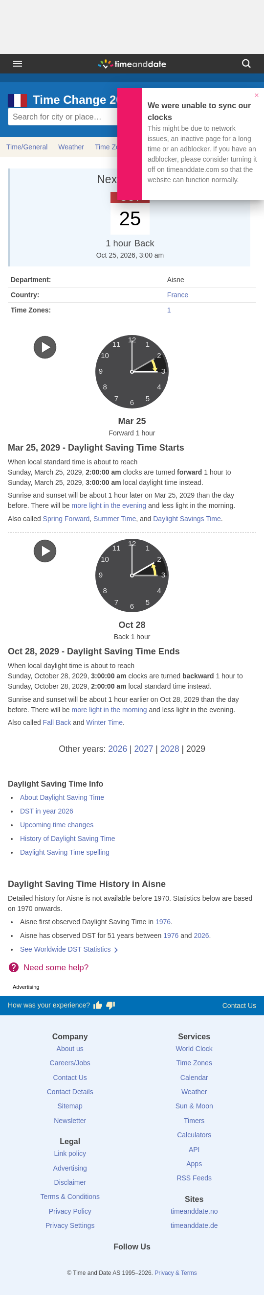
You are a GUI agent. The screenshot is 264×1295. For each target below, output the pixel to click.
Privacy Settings (69, 1225)
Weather (71, 147)
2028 (169, 749)
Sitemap (70, 1106)
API (194, 1149)
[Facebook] (98, 1265)
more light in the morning (109, 710)
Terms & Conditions (70, 1196)
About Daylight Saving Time (62, 797)
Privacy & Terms (175, 1273)
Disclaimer (70, 1182)
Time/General (26, 147)
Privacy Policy (70, 1211)
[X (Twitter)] (115, 1265)
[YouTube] (165, 1265)
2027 (144, 749)
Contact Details (70, 1092)
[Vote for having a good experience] (98, 1005)
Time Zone (111, 147)
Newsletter (70, 1121)
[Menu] (17, 63)
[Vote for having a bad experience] (110, 1005)
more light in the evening (108, 505)
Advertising (70, 1168)
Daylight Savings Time (187, 519)
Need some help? (55, 967)
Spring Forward (66, 519)
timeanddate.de (194, 1225)
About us (70, 1049)
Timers (194, 1121)
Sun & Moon (194, 1106)
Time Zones (194, 1063)
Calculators (194, 1135)
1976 (163, 922)
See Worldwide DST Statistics (65, 949)
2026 (117, 749)
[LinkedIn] (132, 1265)
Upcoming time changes (56, 825)
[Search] (246, 63)
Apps (194, 1164)
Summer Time (114, 519)
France (178, 295)
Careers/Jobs (70, 1063)
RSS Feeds (194, 1178)
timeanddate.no (194, 1211)
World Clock (194, 1049)
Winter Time (104, 722)
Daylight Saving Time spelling (65, 852)
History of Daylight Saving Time (67, 838)
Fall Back (57, 722)
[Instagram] (148, 1265)
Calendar (194, 1077)
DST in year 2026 (46, 811)
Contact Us (239, 1005)
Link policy (70, 1153)
